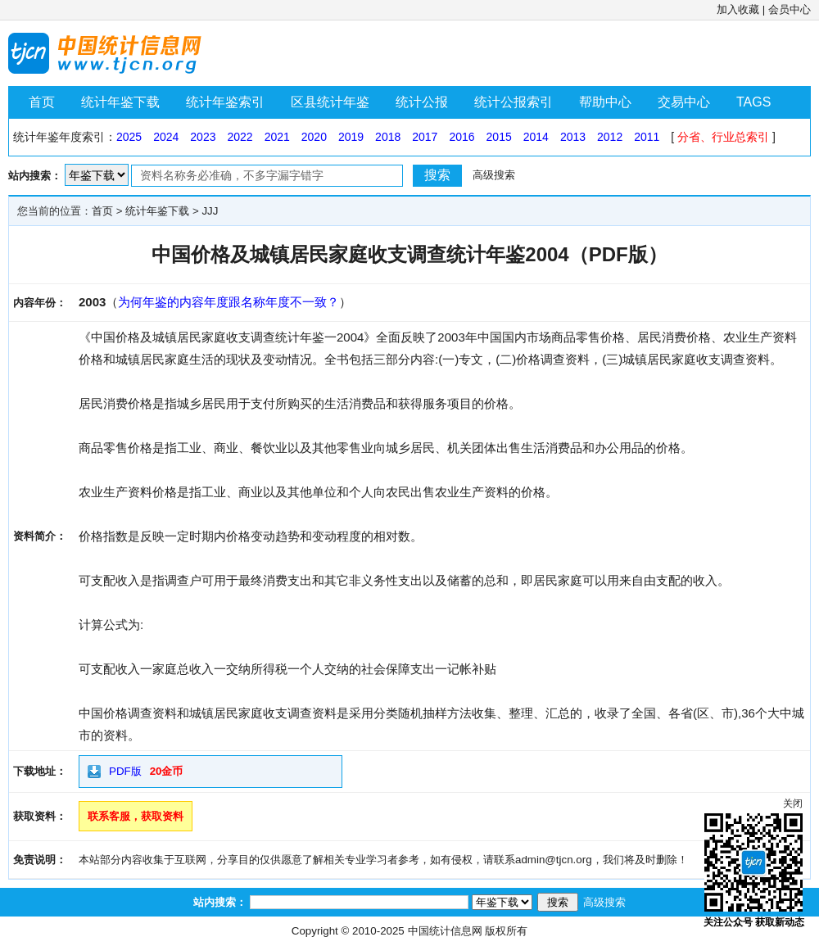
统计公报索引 (513, 102)
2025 (129, 136)
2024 (166, 136)
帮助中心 (605, 102)
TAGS (753, 102)
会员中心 (789, 9)
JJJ (209, 211)
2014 (536, 136)
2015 (499, 136)
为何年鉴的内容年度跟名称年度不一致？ (228, 302)
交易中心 (684, 102)
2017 (424, 136)
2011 (646, 136)
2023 (202, 136)
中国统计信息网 (445, 931)
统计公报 (422, 102)
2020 (314, 136)
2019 (351, 136)
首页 (42, 102)
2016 (461, 136)
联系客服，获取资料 (135, 816)
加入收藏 (738, 9)
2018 (387, 136)
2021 (277, 136)
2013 (573, 136)
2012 (609, 136)
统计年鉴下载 (120, 102)
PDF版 (125, 771)
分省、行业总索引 (723, 136)
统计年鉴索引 (225, 102)
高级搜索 (494, 175)
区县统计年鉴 (330, 102)
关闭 (793, 803)
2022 (239, 136)
